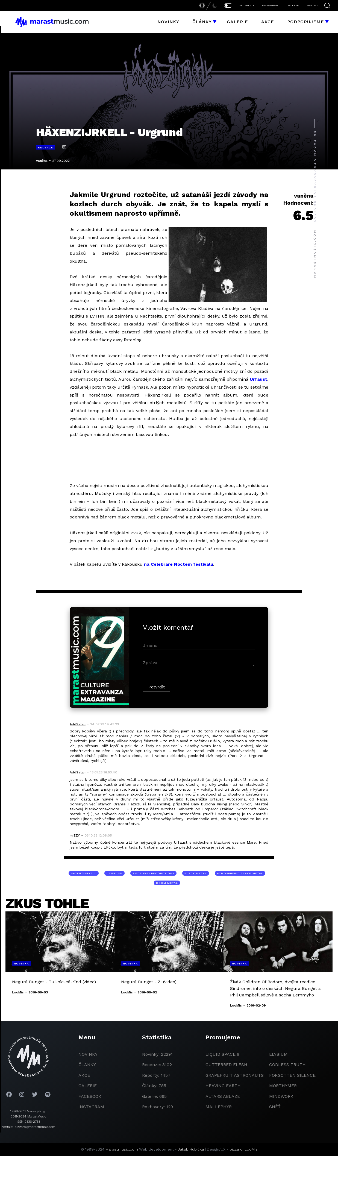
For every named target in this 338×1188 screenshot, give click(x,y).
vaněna (42, 161)
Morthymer (283, 1085)
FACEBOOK (246, 5)
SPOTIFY (312, 5)
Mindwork (281, 1096)
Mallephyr (218, 1106)
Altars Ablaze (222, 1096)
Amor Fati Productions (153, 873)
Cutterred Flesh (226, 1064)
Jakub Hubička (191, 1149)
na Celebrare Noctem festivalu (178, 564)
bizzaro (236, 1149)
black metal (195, 873)
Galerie (237, 21)
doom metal (167, 882)
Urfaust (258, 379)
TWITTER (292, 5)
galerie (87, 1085)
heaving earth (223, 1085)
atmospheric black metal (240, 873)
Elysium (278, 1054)
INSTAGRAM (270, 5)
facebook (89, 1096)
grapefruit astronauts (234, 1075)
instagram (91, 1106)
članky (87, 1064)
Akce (267, 21)
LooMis (251, 1149)
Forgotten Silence (292, 1075)
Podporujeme (305, 21)
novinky (88, 1054)
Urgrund (114, 873)
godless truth (287, 1064)
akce (84, 1075)
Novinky (168, 21)
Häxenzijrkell (83, 873)
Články (202, 21)
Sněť (275, 1106)
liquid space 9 (222, 1054)
